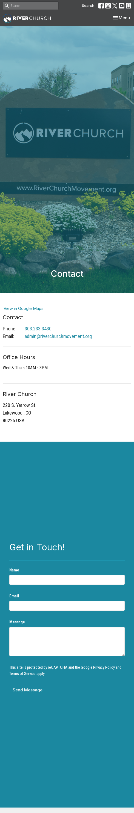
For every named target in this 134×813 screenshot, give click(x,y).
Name (14, 570)
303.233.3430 (38, 328)
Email (14, 596)
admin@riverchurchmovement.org (58, 336)
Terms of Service (22, 673)
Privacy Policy (104, 667)
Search (88, 5)
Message (17, 622)
